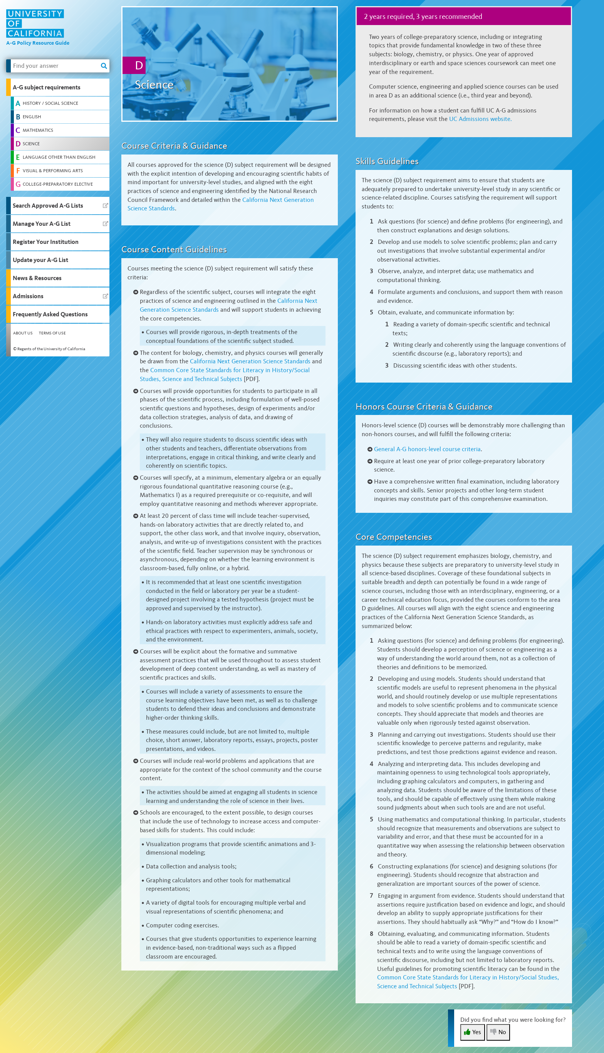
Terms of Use (52, 333)
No (498, 1032)
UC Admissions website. (480, 119)
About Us (23, 333)
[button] (57, 87)
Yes (472, 1032)
